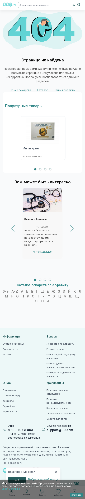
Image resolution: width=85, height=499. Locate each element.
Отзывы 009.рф (11, 395)
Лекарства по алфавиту (60, 344)
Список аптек (10, 349)
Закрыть (77, 495)
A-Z (14, 291)
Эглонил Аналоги (35, 219)
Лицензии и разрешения (60, 413)
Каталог (42, 90)
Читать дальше (42, 251)
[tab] (35, 169)
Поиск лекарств (20, 90)
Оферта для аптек (56, 419)
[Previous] (13, 228)
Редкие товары (55, 349)
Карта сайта (10, 411)
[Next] (72, 228)
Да (17, 479)
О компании (9, 390)
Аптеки (7, 354)
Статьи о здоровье (14, 344)
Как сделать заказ (57, 408)
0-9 (6, 291)
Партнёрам (9, 406)
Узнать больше (11, 488)
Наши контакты (64, 90)
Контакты (8, 401)
